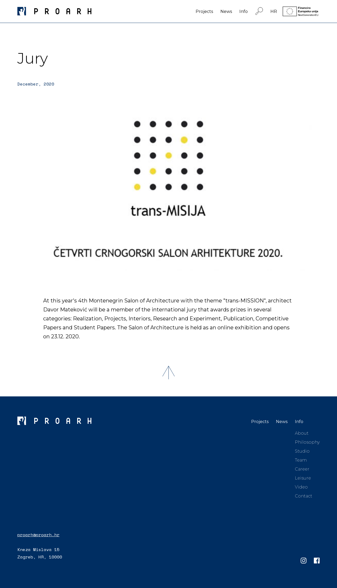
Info (243, 11)
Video (301, 487)
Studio (302, 451)
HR (273, 11)
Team (301, 460)
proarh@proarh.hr (38, 535)
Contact (303, 496)
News (226, 11)
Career (302, 469)
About (302, 433)
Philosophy (307, 442)
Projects (204, 11)
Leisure (303, 478)
